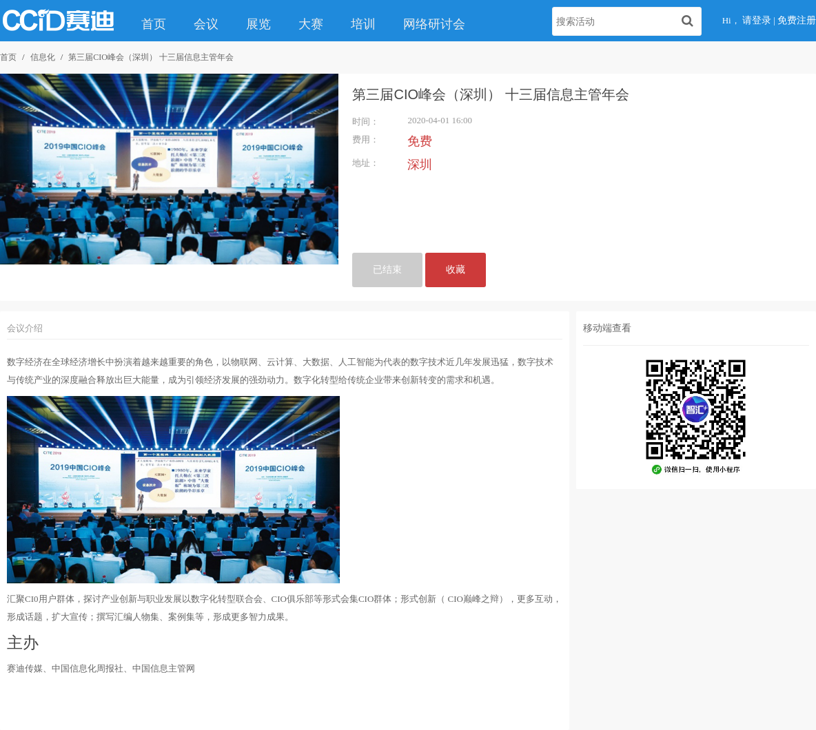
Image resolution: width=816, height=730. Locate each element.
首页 (153, 24)
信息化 (42, 57)
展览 (258, 24)
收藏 (455, 269)
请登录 (756, 20)
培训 (363, 24)
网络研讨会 (434, 24)
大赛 (310, 24)
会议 (206, 24)
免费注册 (796, 20)
